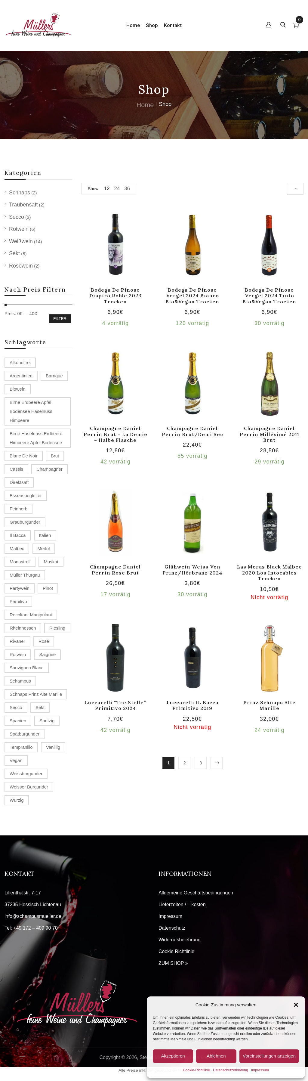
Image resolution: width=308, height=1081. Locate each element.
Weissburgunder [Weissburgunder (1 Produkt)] (26, 773)
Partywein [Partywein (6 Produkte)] (19, 588)
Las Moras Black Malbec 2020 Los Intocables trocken (269, 572)
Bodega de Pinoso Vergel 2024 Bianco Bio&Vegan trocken (192, 296)
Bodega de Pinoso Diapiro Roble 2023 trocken (115, 296)
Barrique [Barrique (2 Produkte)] (54, 375)
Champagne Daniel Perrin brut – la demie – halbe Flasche (115, 434)
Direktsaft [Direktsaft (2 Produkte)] (19, 482)
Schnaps (19, 193)
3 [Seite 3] (200, 762)
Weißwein (21, 241)
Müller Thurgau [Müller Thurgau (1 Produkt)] (25, 575)
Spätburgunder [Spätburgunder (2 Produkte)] (24, 733)
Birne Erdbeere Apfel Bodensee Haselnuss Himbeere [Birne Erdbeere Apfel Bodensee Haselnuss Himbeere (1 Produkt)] (31, 411)
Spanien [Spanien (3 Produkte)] (18, 720)
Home (145, 105)
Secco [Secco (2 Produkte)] (16, 707)
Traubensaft (23, 205)
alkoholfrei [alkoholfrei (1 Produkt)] (20, 362)
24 (117, 188)
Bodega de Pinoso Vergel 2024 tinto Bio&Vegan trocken (269, 296)
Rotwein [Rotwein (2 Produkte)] (18, 654)
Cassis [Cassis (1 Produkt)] (16, 469)
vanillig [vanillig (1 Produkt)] (53, 747)
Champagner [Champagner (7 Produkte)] (49, 469)
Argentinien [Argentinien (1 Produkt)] (21, 375)
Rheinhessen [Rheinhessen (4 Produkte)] (23, 627)
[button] (296, 1005)
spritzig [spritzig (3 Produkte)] (46, 720)
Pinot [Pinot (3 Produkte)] (48, 588)
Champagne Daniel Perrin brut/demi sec (192, 431)
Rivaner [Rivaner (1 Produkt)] (17, 641)
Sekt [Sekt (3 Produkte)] (40, 707)
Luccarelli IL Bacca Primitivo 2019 (192, 705)
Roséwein (21, 266)
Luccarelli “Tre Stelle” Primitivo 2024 (115, 705)
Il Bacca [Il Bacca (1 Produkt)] (18, 535)
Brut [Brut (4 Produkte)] (55, 455)
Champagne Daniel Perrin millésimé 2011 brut (269, 434)
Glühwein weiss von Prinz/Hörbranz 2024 (192, 569)
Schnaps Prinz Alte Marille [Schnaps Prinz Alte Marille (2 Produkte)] (36, 694)
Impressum (260, 1070)
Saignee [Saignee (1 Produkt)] (47, 654)
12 (107, 188)
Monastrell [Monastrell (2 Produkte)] (20, 561)
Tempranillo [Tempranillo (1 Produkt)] (21, 747)
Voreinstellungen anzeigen (269, 1055)
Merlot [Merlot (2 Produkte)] (44, 548)
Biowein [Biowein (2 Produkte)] (18, 389)
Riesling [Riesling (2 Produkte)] (57, 627)
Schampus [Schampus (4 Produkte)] (20, 680)
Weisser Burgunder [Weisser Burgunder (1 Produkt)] (29, 786)
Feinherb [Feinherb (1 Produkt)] (18, 508)
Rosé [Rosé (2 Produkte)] (43, 641)
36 (127, 188)
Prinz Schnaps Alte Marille (269, 705)
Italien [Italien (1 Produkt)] (45, 535)
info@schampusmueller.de (33, 916)
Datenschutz (172, 928)
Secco (16, 217)
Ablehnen (216, 1055)
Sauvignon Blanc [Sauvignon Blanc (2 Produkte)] (27, 667)
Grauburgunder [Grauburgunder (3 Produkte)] (25, 522)
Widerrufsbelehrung (180, 939)
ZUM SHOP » (173, 963)
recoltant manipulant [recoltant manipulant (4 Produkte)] (31, 614)
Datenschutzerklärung (230, 1070)
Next (217, 763)
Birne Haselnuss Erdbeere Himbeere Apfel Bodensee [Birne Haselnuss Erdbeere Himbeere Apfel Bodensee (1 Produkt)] (36, 438)
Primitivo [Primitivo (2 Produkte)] (18, 601)
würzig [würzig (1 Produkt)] (17, 800)
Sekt (14, 253)
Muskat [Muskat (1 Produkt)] (51, 561)
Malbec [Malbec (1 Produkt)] (17, 548)
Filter (59, 318)
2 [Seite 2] (184, 762)
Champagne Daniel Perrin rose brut (115, 569)
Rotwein (19, 229)
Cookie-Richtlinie (196, 1070)
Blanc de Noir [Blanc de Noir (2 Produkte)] (24, 455)
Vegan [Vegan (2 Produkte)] (16, 760)
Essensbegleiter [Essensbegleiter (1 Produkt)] (26, 495)
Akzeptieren (173, 1055)
